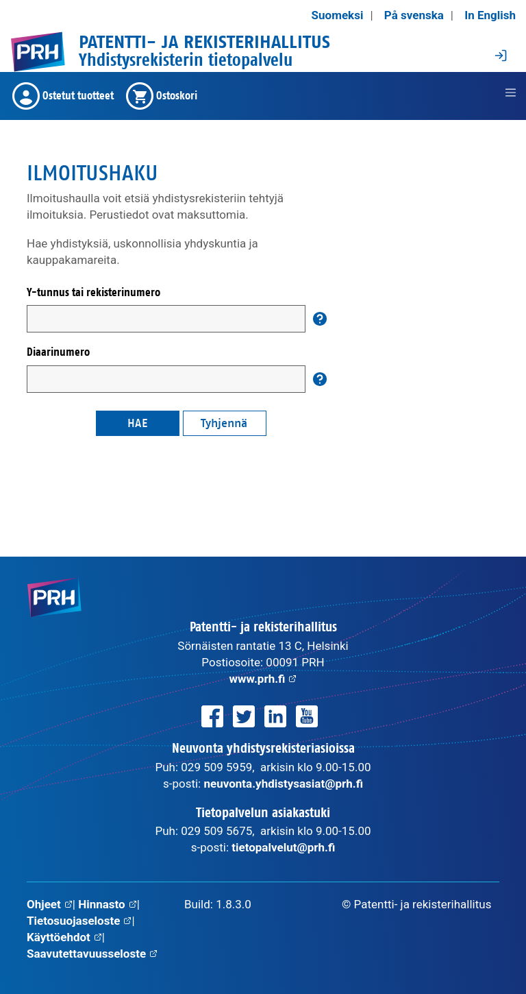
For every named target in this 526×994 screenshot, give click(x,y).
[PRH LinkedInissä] (275, 716)
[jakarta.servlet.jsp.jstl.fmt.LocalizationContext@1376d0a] (510, 92)
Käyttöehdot (64, 937)
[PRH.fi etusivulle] (37, 52)
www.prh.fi (263, 679)
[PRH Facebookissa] (212, 716)
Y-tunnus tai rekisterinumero (93, 292)
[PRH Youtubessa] (307, 716)
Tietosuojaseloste (79, 921)
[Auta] (320, 318)
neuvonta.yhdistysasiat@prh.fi (283, 783)
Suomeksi (338, 15)
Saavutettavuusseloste (92, 953)
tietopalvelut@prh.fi (283, 847)
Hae (137, 423)
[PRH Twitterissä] (244, 716)
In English (490, 15)
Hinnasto (107, 904)
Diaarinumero (58, 352)
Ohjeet (50, 904)
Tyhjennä (224, 423)
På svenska (414, 15)
